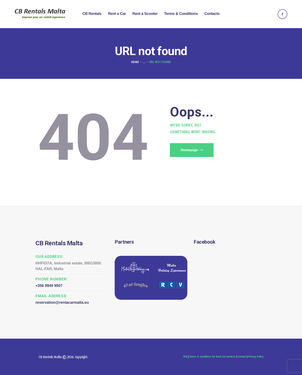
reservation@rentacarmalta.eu (62, 302)
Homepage (189, 150)
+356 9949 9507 (48, 286)
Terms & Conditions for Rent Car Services (212, 356)
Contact (242, 356)
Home (135, 62)
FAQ (185, 356)
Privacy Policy (255, 356)
